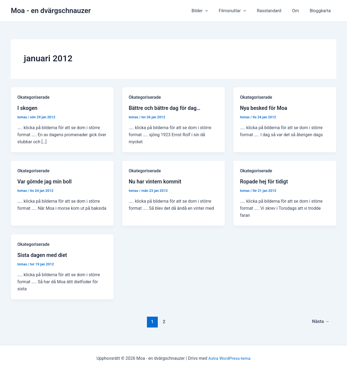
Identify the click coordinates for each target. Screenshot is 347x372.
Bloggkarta (321, 10)
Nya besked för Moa (264, 108)
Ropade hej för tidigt (264, 181)
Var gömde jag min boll (45, 181)
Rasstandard (274, 10)
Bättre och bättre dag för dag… (166, 108)
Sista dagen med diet (43, 255)
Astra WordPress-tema (229, 358)
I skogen (27, 108)
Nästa (320, 321)
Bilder (209, 11)
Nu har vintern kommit (156, 181)
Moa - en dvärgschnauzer (51, 11)
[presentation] (215, 11)
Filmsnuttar (240, 11)
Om (298, 10)
